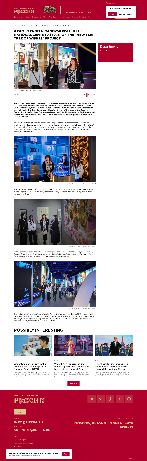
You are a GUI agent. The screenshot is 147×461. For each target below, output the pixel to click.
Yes (112, 14)
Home (16, 25)
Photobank (54, 17)
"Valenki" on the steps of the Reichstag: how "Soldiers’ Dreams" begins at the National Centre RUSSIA (72, 366)
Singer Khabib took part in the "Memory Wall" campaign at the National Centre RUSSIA (30, 366)
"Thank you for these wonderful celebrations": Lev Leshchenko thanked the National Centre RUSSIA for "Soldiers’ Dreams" (112, 366)
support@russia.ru (32, 429)
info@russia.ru (28, 421)
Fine (65, 454)
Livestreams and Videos (39, 17)
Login (20, 411)
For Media (18, 446)
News (28, 17)
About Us (92, 17)
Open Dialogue (65, 17)
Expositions (19, 17)
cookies (38, 455)
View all (73, 383)
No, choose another (125, 14)
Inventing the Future (79, 17)
